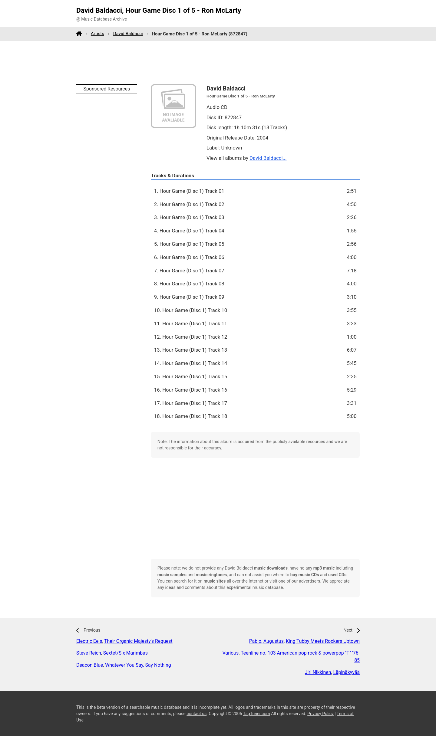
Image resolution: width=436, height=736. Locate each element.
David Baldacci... (268, 158)
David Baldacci (128, 33)
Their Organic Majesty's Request (138, 641)
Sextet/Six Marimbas (125, 653)
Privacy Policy (320, 713)
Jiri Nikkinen (318, 672)
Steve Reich (88, 653)
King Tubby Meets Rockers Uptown (323, 641)
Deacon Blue (89, 665)
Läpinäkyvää (346, 672)
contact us (196, 713)
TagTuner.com (256, 713)
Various (231, 653)
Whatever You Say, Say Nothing (138, 665)
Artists (97, 33)
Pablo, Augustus (266, 641)
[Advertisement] (218, 62)
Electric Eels (89, 641)
